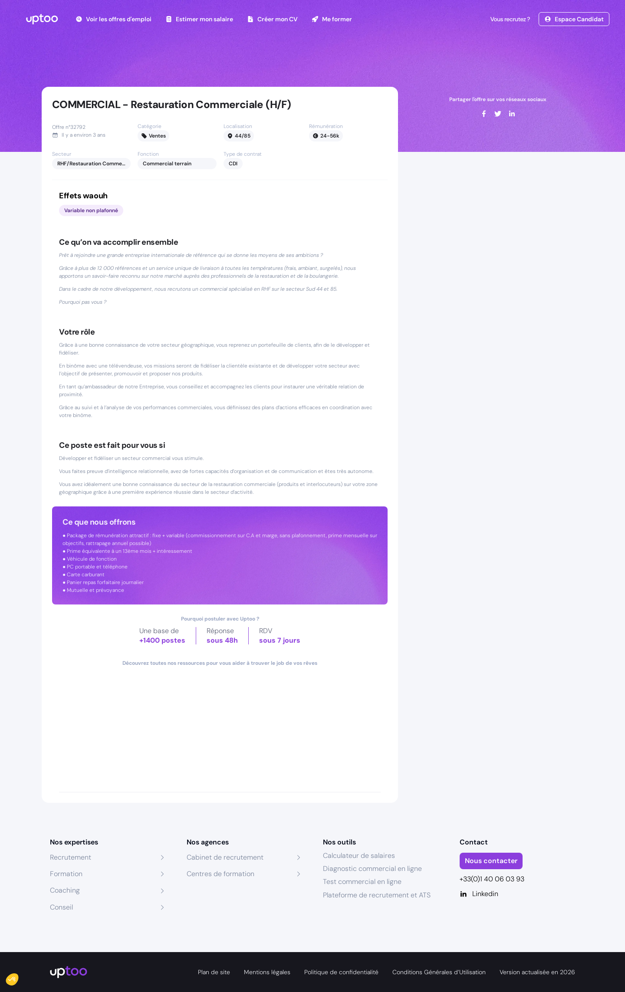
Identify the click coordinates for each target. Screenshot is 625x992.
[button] (18, 977)
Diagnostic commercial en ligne (372, 868)
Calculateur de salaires (359, 855)
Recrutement (70, 857)
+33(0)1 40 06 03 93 (492, 879)
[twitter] (498, 114)
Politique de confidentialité (341, 972)
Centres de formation (220, 873)
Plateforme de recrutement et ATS (377, 895)
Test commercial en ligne (362, 881)
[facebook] (484, 114)
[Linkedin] (518, 894)
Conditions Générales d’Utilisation (439, 972)
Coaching (65, 890)
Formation (66, 873)
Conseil (61, 907)
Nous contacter (491, 860)
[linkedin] (512, 114)
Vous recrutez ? (509, 19)
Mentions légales (267, 972)
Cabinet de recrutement (225, 857)
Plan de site (214, 972)
